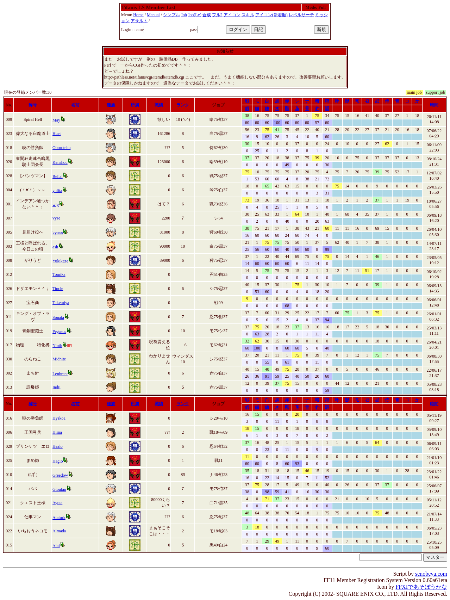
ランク (182, 105)
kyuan (57, 232)
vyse (56, 218)
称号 (33, 105)
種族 (111, 105)
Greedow (60, 475)
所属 (135, 105)
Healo (57, 446)
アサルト (139, 20)
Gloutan (59, 489)
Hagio (57, 461)
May (56, 120)
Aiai (56, 545)
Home (138, 14)
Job (184, 14)
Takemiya (60, 302)
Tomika (58, 274)
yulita (57, 190)
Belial (57, 176)
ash (55, 247)
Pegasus (59, 331)
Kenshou (60, 162)
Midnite (59, 359)
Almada (59, 530)
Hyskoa (58, 418)
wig (55, 204)
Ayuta (57, 502)
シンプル (171, 14)
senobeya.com (431, 574)
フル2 (217, 14)
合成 (206, 14)
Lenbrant (60, 373)
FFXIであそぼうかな (421, 587)
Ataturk (58, 517)
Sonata (58, 317)
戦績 (159, 105)
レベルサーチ (301, 14)
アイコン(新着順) (271, 14)
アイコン (232, 14)
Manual (153, 14)
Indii (56, 387)
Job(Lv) (194, 14)
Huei (56, 133)
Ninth (57, 345)
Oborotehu (61, 147)
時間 (434, 105)
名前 (75, 105)
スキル (248, 14)
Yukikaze (60, 261)
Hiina (57, 432)
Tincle (57, 288)
